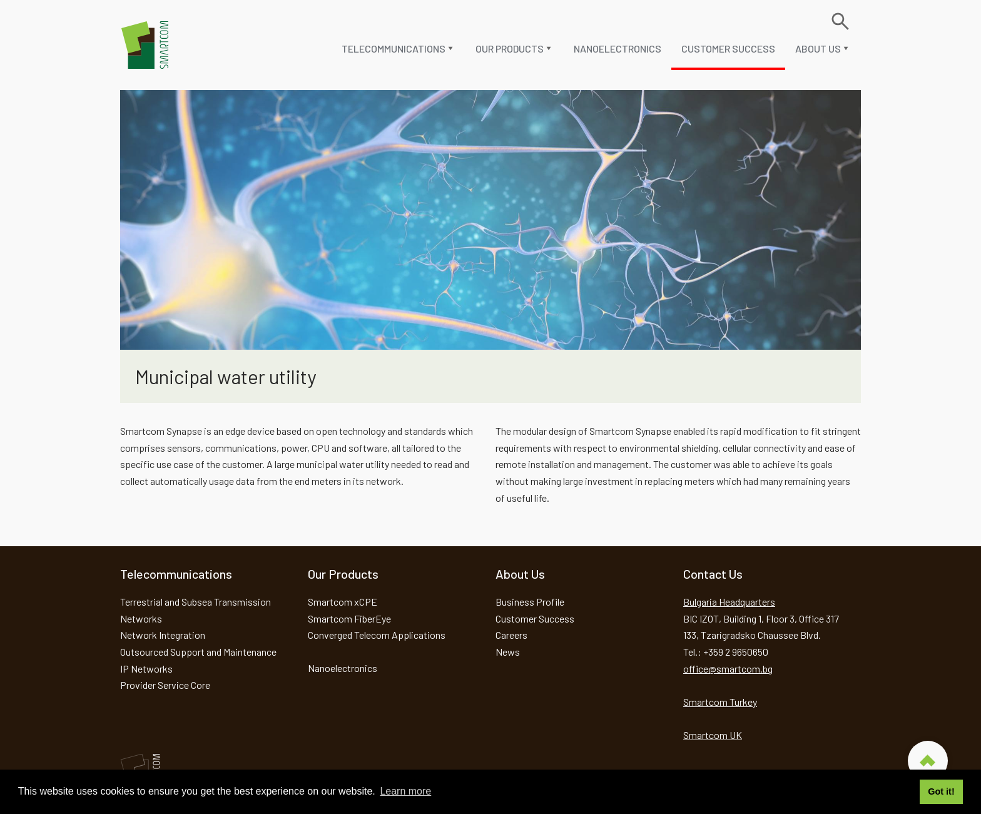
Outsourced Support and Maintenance (198, 652)
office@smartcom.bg (728, 668)
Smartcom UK (712, 735)
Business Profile (530, 602)
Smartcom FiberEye (349, 618)
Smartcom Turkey (720, 702)
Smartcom (145, 45)
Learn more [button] (405, 791)
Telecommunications (393, 48)
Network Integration (162, 635)
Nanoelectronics (617, 48)
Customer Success (728, 48)
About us (818, 48)
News (508, 652)
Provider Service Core (165, 685)
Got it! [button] (941, 791)
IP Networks (146, 668)
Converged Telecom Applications (376, 635)
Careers (511, 635)
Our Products (509, 48)
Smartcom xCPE (342, 602)
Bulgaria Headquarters (729, 602)
